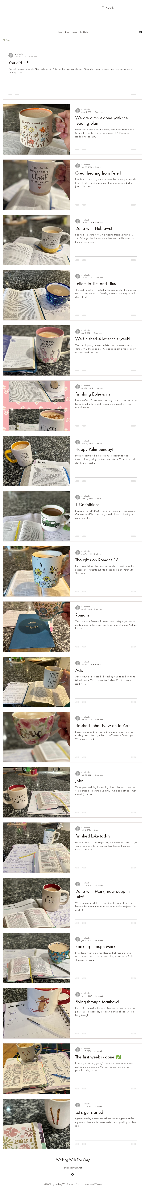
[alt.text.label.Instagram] (140, 31)
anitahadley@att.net (73, 1167)
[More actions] (136, 55)
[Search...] (122, 7)
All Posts (6, 40)
